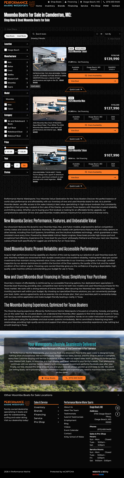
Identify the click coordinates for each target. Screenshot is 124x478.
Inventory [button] (50, 6)
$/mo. (78, 62)
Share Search (114, 39)
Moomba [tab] (10, 99)
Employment (70, 420)
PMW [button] (106, 6)
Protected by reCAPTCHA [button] (62, 472)
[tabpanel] (16, 106)
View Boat (93, 81)
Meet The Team (71, 410)
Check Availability (93, 75)
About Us (68, 407)
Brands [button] (61, 6)
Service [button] (84, 6)
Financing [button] (73, 6)
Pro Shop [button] (95, 6)
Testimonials (70, 414)
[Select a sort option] (112, 34)
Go (24, 165)
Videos (67, 427)
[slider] (5, 147)
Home (39, 6)
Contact (116, 6)
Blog (66, 423)
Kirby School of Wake (74, 437)
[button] (90, 2)
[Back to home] (19, 4)
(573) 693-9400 (104, 429)
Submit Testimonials (73, 417)
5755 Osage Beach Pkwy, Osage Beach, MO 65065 (102, 418)
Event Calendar (71, 430)
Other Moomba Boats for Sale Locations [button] (28, 395)
